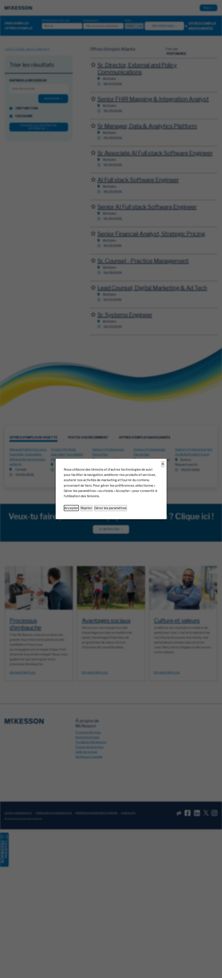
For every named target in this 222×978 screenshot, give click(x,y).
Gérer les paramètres (110, 508)
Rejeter (86, 508)
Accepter (71, 508)
